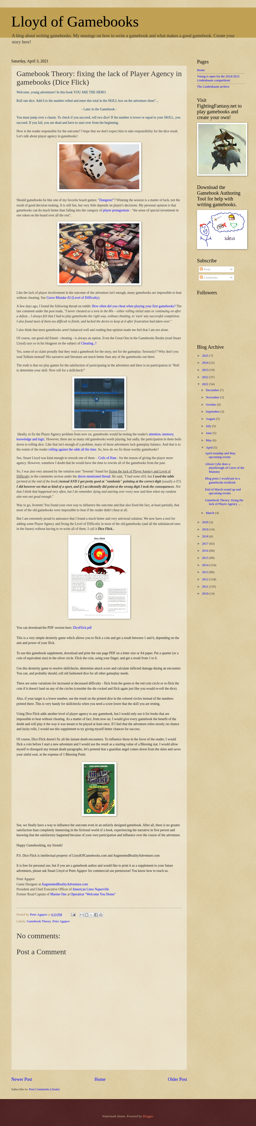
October (211, 404)
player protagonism (116, 210)
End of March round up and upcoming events (223, 491)
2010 (205, 593)
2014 (205, 565)
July (209, 426)
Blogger (148, 1116)
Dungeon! (106, 200)
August (211, 419)
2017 (205, 543)
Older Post (177, 1079)
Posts (205, 269)
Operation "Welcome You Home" (93, 894)
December (213, 390)
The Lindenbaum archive (213, 86)
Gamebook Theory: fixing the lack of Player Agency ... (224, 502)
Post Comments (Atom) (44, 1089)
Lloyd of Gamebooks (75, 21)
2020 (205, 522)
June (209, 433)
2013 (205, 572)
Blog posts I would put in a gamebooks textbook (222, 480)
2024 (205, 362)
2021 (205, 384)
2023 (205, 370)
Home (100, 1079)
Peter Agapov (61, 921)
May (209, 440)
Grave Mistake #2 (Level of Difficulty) (72, 298)
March (210, 513)
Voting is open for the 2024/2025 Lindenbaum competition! (218, 78)
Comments (209, 277)
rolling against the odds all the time (72, 449)
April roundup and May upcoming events (220, 455)
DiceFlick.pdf (82, 628)
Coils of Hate (107, 458)
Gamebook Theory (39, 921)
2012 (205, 579)
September (213, 411)
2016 (205, 550)
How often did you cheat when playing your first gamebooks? (134, 306)
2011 (205, 586)
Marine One (58, 894)
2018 (205, 536)
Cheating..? (88, 343)
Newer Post (21, 1079)
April (209, 447)
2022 (205, 377)
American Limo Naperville (90, 889)
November (213, 397)
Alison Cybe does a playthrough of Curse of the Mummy (224, 468)
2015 (205, 558)
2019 (205, 529)
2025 (205, 355)
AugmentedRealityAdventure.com (65, 884)
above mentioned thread (94, 476)
